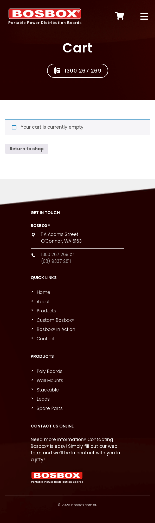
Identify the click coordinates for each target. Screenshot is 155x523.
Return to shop (27, 149)
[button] (77, 71)
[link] (79, 292)
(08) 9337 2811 (56, 261)
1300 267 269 (54, 254)
